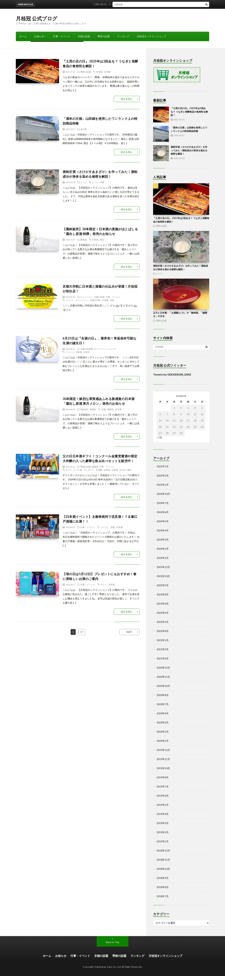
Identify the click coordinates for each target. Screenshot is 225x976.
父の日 (122, 470)
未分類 (83, 129)
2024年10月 (163, 493)
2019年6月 (163, 795)
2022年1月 (163, 640)
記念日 (86, 352)
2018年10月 (163, 868)
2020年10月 (163, 685)
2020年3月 (163, 722)
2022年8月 (163, 631)
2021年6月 (163, 658)
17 (81, 632)
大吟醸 (99, 470)
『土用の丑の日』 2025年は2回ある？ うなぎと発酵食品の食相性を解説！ (133, 4)
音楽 (112, 300)
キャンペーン (86, 297)
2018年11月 (163, 859)
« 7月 (159, 437)
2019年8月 (163, 777)
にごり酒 (77, 470)
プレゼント (88, 470)
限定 (102, 240)
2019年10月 (163, 768)
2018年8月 (163, 887)
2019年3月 (163, 823)
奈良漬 (99, 72)
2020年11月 (163, 676)
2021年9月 (163, 649)
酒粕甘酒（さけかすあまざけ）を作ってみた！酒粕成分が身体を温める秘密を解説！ (189, 150)
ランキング (123, 36)
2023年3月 (163, 621)
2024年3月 (163, 539)
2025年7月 (163, 466)
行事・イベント (61, 36)
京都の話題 (84, 36)
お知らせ (39, 36)
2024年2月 (163, 548)
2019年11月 (163, 759)
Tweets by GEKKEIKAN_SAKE (172, 374)
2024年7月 (163, 502)
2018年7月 (163, 896)
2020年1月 (163, 740)
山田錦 (107, 470)
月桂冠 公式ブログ (36, 18)
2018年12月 (163, 850)
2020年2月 (163, 731)
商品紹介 (84, 409)
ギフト (69, 470)
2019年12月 (163, 749)
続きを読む (126, 98)
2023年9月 (163, 585)
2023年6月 (163, 603)
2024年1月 (163, 557)
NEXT (129, 632)
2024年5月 (163, 521)
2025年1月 (163, 484)
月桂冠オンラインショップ (151, 36)
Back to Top (112, 942)
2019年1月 (163, 841)
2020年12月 (163, 667)
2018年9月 (163, 877)
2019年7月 (163, 786)
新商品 (83, 240)
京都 (103, 409)
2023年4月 (163, 612)
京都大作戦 (95, 300)
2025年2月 (163, 475)
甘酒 (102, 182)
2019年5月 (163, 804)
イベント (70, 300)
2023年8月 (163, 594)
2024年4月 (163, 530)
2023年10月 (163, 576)
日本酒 (107, 72)
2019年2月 (163, 832)
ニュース (112, 349)
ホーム (23, 36)
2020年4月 (163, 713)
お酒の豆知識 (86, 349)
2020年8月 (163, 695)
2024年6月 (163, 512)
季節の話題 (103, 36)
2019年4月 (163, 813)
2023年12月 (163, 566)
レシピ (83, 182)
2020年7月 (163, 704)
